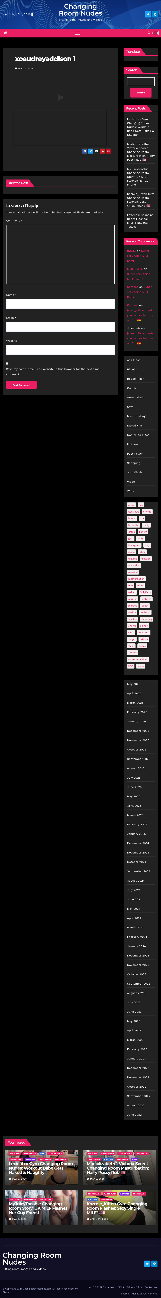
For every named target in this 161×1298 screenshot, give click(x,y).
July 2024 (133, 890)
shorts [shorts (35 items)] (132, 626)
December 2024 (138, 843)
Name (11, 294)
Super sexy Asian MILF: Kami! (138, 256)
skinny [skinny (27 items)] (144, 626)
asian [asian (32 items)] (131, 505)
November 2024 (138, 852)
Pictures (133, 444)
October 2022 (136, 1086)
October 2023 (136, 974)
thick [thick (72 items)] (131, 646)
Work (130, 491)
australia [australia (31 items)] (133, 511)
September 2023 (138, 983)
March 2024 (135, 927)
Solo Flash (134, 472)
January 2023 (136, 1058)
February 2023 (137, 1049)
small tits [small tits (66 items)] (143, 632)
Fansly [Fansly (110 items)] (143, 532)
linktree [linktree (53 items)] (145, 558)
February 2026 (137, 712)
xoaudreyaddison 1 (45, 59)
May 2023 (133, 1021)
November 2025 (138, 740)
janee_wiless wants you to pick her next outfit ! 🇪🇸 (141, 315)
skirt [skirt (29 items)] (131, 632)
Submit (125, 1294)
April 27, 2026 (99, 1219)
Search (131, 70)
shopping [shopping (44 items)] (146, 619)
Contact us (151, 1287)
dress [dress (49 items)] (131, 532)
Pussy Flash (135, 453)
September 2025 (138, 759)
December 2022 (138, 1068)
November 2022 (138, 1077)
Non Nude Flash (138, 435)
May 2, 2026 (19, 1219)
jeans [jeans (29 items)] (131, 552)
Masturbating (136, 416)
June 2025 (134, 787)
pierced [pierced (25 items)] (132, 605)
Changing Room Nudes (80, 9)
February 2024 (137, 937)
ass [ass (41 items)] (141, 505)
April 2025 (134, 806)
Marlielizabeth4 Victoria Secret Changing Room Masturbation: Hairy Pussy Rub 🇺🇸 (141, 151)
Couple (132, 388)
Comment (14, 220)
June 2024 (134, 899)
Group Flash (135, 397)
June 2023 (134, 1012)
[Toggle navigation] (78, 33)
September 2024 (138, 871)
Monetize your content (144, 1294)
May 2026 (133, 684)
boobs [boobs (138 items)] (132, 518)
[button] (149, 33)
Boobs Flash (135, 379)
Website (11, 340)
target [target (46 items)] (131, 639)
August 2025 (135, 768)
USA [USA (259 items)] (130, 666)
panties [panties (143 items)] (132, 599)
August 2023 (135, 993)
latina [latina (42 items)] (142, 552)
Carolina (132, 287)
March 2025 (135, 815)
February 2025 (137, 824)
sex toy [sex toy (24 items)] (132, 619)
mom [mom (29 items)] (140, 585)
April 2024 (134, 918)
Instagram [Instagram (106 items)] (134, 545)
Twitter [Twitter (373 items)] (132, 652)
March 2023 (135, 1040)
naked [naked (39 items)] (132, 592)
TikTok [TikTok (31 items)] (142, 646)
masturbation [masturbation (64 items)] (136, 579)
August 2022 (135, 1105)
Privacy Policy (134, 1287)
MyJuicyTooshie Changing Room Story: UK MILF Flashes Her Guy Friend (138, 176)
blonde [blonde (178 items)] (147, 511)
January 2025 (136, 834)
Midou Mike (135, 268)
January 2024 (136, 946)
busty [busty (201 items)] (146, 525)
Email (11, 317)
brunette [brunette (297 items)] (133, 525)
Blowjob (132, 369)
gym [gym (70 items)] (130, 538)
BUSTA (131, 250)
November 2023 (138, 965)
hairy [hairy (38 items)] (140, 538)
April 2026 (134, 693)
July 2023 (133, 1002)
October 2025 (136, 749)
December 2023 (138, 955)
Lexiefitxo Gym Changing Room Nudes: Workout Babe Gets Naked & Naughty (140, 126)
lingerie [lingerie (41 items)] (132, 558)
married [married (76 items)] (133, 572)
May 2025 (133, 796)
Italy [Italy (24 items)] (147, 545)
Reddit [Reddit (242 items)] (132, 612)
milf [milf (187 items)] (130, 585)
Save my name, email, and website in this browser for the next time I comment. (53, 371)
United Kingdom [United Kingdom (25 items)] (137, 659)
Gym (130, 407)
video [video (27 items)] (140, 666)
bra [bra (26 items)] (142, 518)
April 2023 (134, 1030)
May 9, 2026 (19, 1179)
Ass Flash (134, 360)
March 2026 (135, 703)
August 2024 (135, 880)
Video (131, 482)
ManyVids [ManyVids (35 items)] (134, 565)
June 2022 (134, 1115)
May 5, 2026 (97, 1179)
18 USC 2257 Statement (101, 1287)
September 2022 (138, 1096)
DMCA (120, 1287)
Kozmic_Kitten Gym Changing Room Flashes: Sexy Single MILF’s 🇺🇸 (117, 1208)
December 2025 (138, 731)
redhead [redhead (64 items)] (145, 612)
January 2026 (136, 721)
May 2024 (133, 909)
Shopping (133, 463)
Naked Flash (135, 425)
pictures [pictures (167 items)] (146, 599)
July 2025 (133, 777)
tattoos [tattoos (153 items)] (144, 639)
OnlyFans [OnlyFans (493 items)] (145, 592)
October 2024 (136, 862)
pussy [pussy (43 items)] (144, 605)
